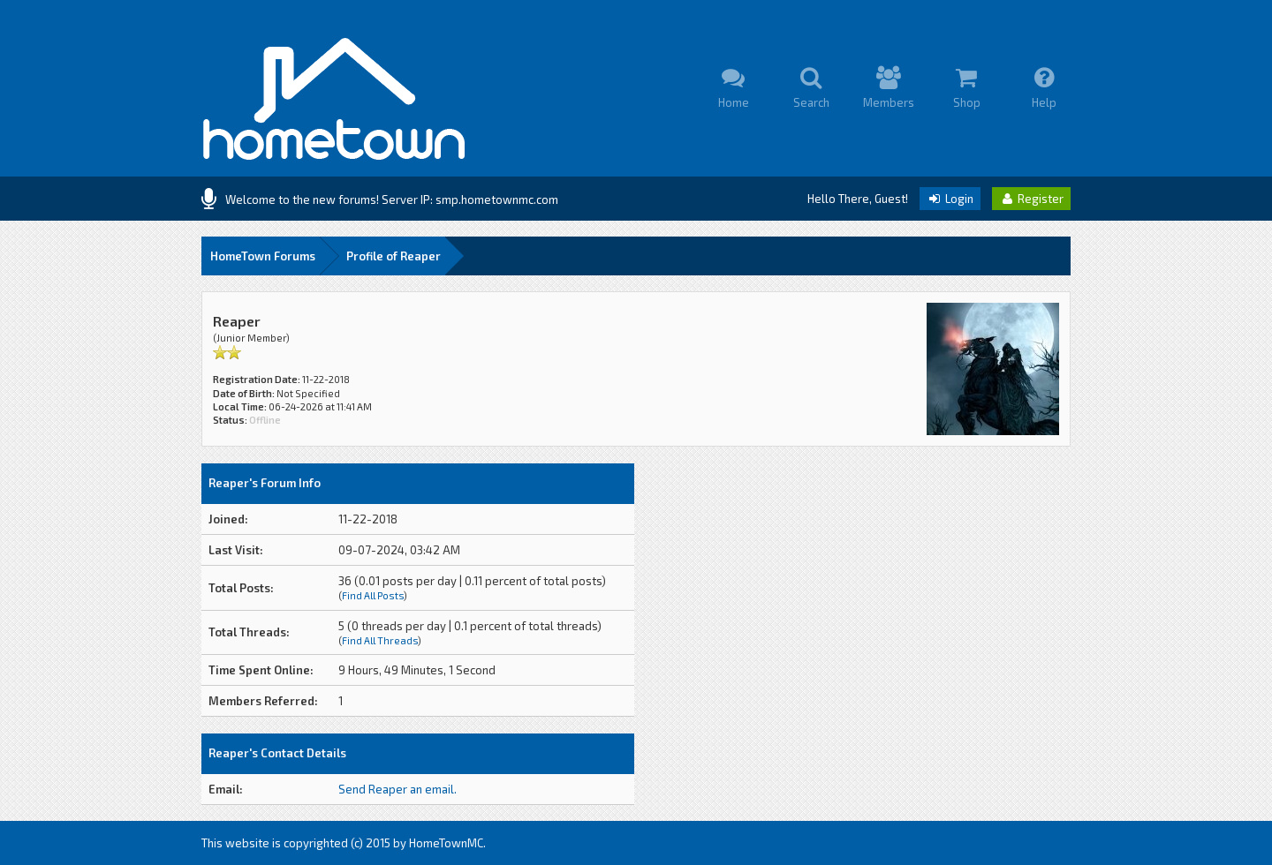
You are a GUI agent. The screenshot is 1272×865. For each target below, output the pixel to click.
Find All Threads (380, 640)
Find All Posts (373, 595)
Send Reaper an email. (397, 789)
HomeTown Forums (262, 256)
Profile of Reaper (393, 256)
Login (950, 199)
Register (1031, 199)
